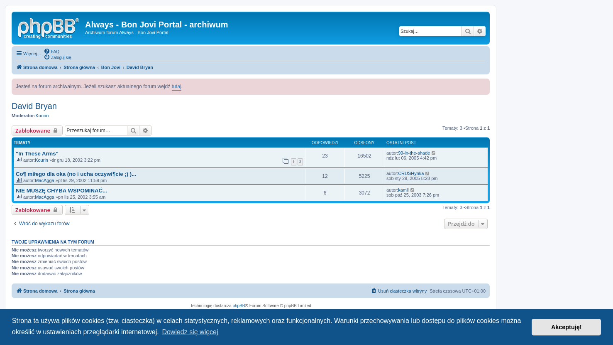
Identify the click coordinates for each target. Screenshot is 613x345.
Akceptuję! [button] (566, 327)
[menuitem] (51, 51)
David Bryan (34, 106)
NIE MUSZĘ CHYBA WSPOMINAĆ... (61, 190)
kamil (403, 189)
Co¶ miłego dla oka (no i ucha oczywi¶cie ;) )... (76, 174)
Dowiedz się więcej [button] (190, 331)
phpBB (239, 305)
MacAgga (44, 180)
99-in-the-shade (414, 152)
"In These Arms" (37, 153)
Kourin (42, 115)
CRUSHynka (411, 173)
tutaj (176, 86)
